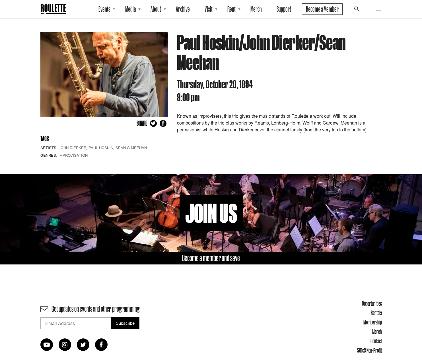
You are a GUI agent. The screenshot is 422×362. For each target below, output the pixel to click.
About (156, 9)
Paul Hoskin (100, 147)
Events (104, 9)
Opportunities (372, 303)
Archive (183, 9)
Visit (209, 9)
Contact (376, 341)
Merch (256, 9)
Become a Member (322, 9)
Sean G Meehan (131, 147)
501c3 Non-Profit (369, 350)
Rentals (376, 313)
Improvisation (73, 155)
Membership (372, 322)
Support (284, 9)
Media (130, 9)
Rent (231, 9)
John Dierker (72, 147)
